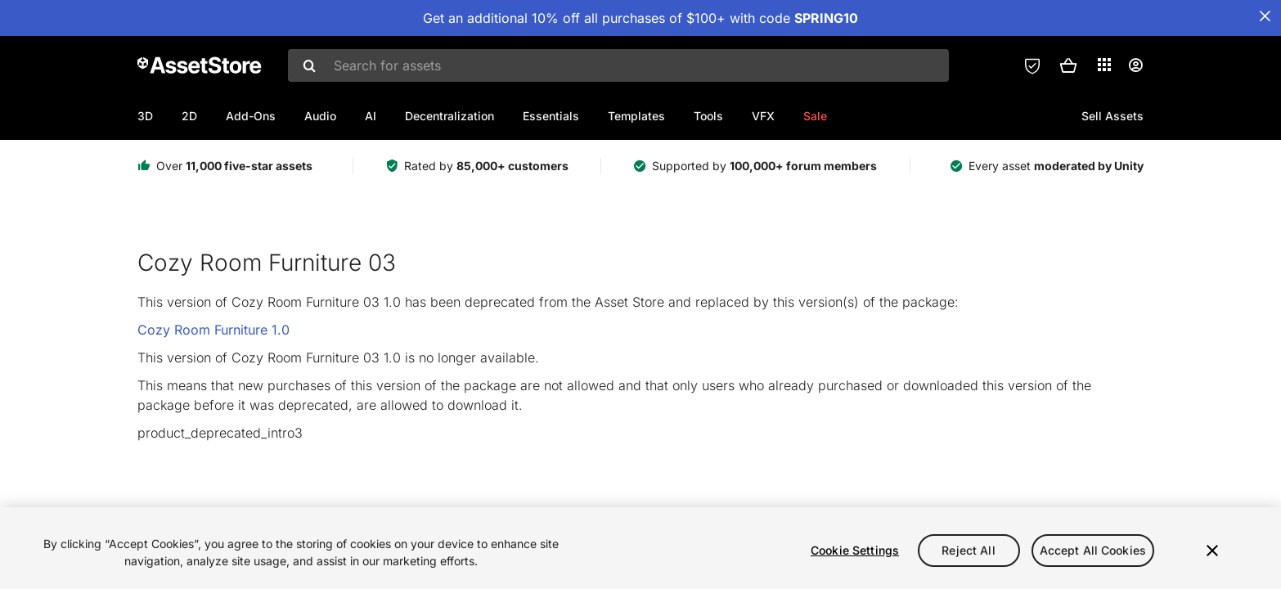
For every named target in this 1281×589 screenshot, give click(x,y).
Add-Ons (251, 116)
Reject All (968, 550)
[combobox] (618, 65)
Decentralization (449, 116)
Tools (708, 116)
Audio (320, 116)
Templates (636, 116)
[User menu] (1135, 65)
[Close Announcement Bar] (1264, 16)
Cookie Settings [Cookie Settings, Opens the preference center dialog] (855, 550)
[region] (640, 548)
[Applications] (1104, 64)
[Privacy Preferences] (1032, 65)
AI (370, 116)
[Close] (1212, 551)
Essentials (551, 116)
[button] (1068, 65)
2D (189, 116)
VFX (763, 116)
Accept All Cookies (1093, 550)
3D (145, 116)
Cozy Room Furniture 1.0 (213, 329)
